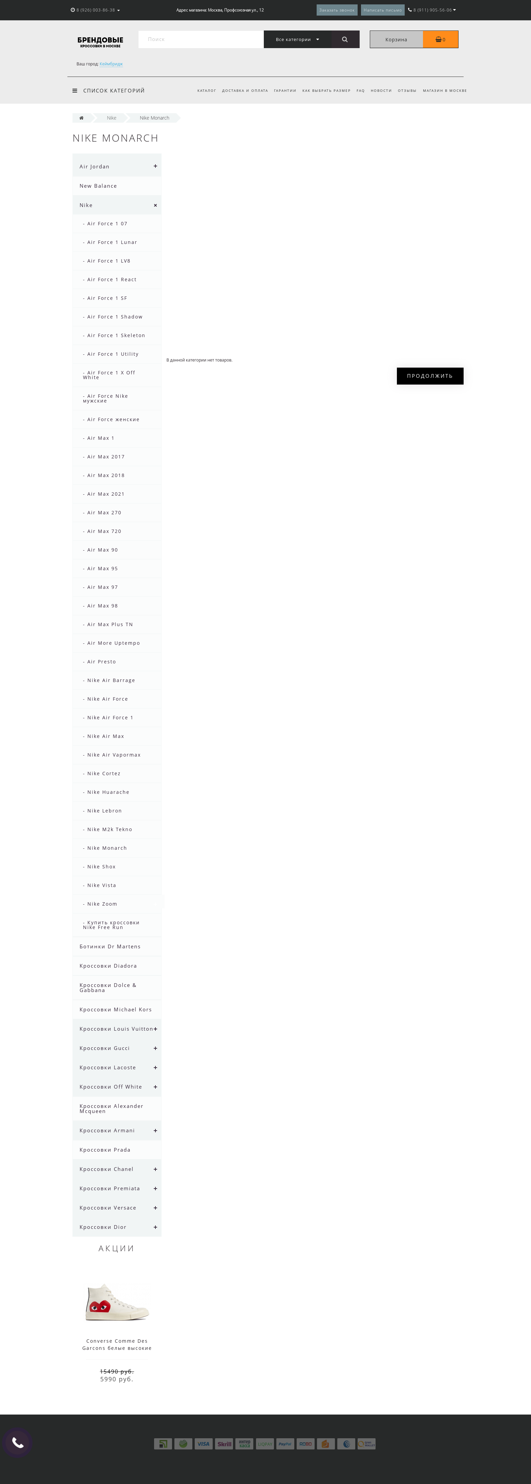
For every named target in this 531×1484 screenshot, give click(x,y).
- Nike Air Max (103, 736)
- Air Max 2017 (104, 456)
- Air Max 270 (102, 512)
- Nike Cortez (102, 773)
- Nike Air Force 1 (108, 717)
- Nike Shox (99, 866)
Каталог (206, 90)
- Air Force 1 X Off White (109, 374)
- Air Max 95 (100, 568)
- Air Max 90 (100, 550)
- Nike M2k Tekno (107, 829)
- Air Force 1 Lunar (110, 242)
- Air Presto (99, 661)
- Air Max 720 (102, 531)
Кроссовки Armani (107, 1130)
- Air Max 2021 (104, 494)
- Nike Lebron (102, 810)
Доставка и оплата (245, 90)
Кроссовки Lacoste (108, 1067)
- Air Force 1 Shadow (113, 316)
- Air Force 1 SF (105, 298)
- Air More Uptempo (111, 643)
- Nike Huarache (106, 792)
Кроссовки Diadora (108, 965)
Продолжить (430, 375)
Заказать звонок (337, 10)
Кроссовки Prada (105, 1149)
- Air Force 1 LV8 (107, 260)
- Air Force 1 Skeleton (114, 335)
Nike (86, 205)
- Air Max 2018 (104, 475)
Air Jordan (95, 166)
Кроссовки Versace (108, 1207)
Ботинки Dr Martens (110, 946)
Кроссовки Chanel (107, 1169)
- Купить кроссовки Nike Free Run (111, 924)
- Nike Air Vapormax (112, 754)
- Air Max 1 (99, 438)
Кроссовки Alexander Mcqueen (112, 1108)
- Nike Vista (99, 885)
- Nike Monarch (105, 848)
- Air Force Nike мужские (105, 398)
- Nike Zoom (100, 904)
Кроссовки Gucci (105, 1048)
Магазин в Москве (445, 90)
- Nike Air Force (105, 699)
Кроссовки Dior (103, 1226)
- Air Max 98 (100, 605)
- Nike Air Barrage (109, 680)
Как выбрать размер (326, 90)
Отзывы (407, 90)
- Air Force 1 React (110, 279)
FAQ (361, 90)
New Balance (98, 185)
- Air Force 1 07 (105, 223)
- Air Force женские (111, 419)
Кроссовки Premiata (110, 1188)
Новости (381, 90)
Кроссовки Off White (111, 1086)
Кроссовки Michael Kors (116, 1009)
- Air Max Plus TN (108, 624)
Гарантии (285, 90)
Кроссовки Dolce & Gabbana (108, 987)
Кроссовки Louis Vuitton (116, 1028)
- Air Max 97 (100, 587)
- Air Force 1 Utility (111, 354)
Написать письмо (383, 10)
